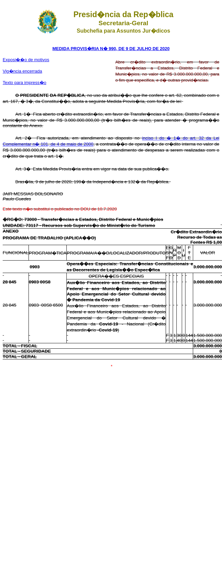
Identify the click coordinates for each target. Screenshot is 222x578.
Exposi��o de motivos (26, 59)
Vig (22, 71)
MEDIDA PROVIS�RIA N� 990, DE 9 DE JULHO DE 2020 (110, 48)
